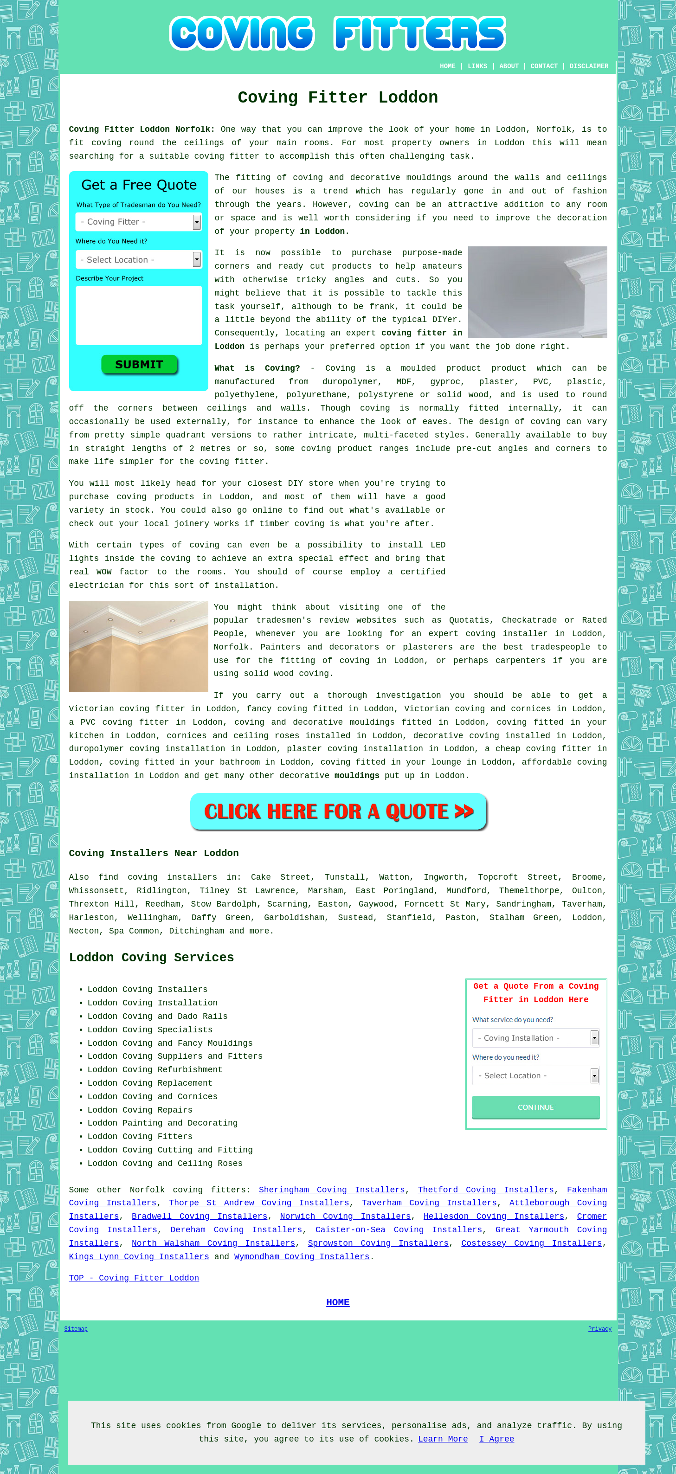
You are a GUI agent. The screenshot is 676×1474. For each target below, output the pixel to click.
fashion (589, 191)
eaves (435, 421)
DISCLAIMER (589, 66)
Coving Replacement (167, 1083)
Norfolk (147, 1190)
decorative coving (456, 735)
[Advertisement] (529, 542)
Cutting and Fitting (205, 1150)
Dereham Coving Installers (237, 1230)
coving (374, 204)
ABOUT (509, 66)
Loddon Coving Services (151, 958)
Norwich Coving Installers (345, 1216)
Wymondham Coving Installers (302, 1257)
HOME (448, 66)
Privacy (600, 1329)
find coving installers (157, 877)
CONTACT (544, 66)
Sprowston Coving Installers (378, 1243)
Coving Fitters (157, 1136)
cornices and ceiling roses (233, 735)
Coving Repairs (157, 1110)
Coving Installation (170, 1003)
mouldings (357, 775)
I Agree (497, 1439)
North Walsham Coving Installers (213, 1243)
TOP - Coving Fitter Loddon (134, 1278)
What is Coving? (257, 368)
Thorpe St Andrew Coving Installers (259, 1203)
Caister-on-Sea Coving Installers (398, 1230)
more (259, 931)
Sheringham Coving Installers (332, 1190)
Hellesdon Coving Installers (494, 1216)
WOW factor (123, 572)
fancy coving (277, 709)
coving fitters (209, 1190)
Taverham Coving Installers (429, 1203)
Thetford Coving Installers (486, 1190)
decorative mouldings (344, 722)
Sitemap (76, 1329)
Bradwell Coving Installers (199, 1216)
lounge (446, 762)
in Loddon (322, 231)
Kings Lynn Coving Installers (139, 1257)
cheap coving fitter (544, 748)
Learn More (443, 1439)
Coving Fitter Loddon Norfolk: (142, 129)
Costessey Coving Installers (531, 1243)
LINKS (477, 66)
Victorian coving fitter (127, 709)
